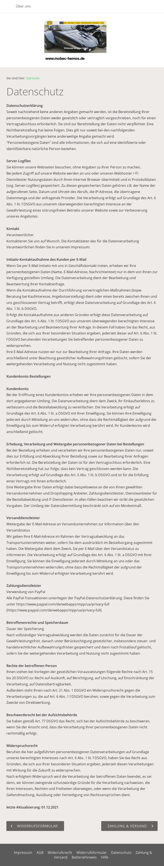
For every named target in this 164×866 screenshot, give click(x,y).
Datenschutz (121, 852)
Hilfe (104, 857)
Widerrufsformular (91, 852)
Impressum (23, 852)
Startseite (33, 78)
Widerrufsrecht (60, 852)
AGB (40, 852)
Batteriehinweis (84, 857)
